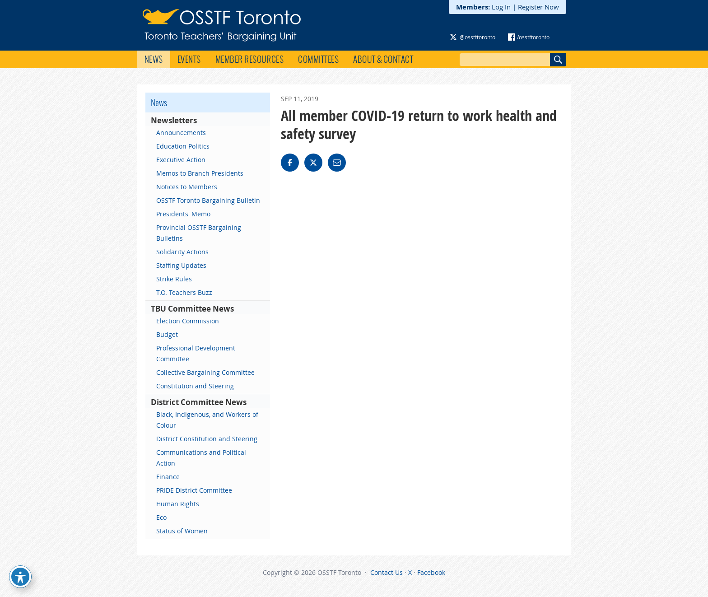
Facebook (431, 572)
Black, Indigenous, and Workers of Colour (207, 419)
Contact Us (386, 572)
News (153, 59)
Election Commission (187, 321)
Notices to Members (186, 186)
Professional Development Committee (195, 353)
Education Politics (183, 146)
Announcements (181, 132)
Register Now (538, 6)
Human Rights (177, 503)
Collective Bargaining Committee (205, 372)
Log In (501, 6)
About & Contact (383, 59)
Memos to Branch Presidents (199, 173)
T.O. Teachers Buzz (184, 292)
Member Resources (249, 59)
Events (189, 59)
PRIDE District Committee (194, 490)
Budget (167, 334)
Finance (168, 476)
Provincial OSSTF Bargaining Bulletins (198, 233)
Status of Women (182, 531)
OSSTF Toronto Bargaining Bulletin (208, 200)
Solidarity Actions (182, 251)
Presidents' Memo (183, 214)
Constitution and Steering (195, 386)
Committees (318, 59)
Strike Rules (174, 279)
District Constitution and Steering (206, 438)
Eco (161, 517)
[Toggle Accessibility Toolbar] (20, 577)
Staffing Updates (181, 265)
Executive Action (180, 159)
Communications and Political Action (201, 457)
